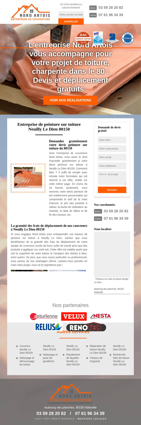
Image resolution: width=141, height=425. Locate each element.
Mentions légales (92, 418)
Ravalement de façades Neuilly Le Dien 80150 (73, 359)
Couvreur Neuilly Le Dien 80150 (26, 349)
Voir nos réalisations (70, 100)
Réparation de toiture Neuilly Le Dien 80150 (98, 349)
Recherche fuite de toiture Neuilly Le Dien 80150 (121, 359)
